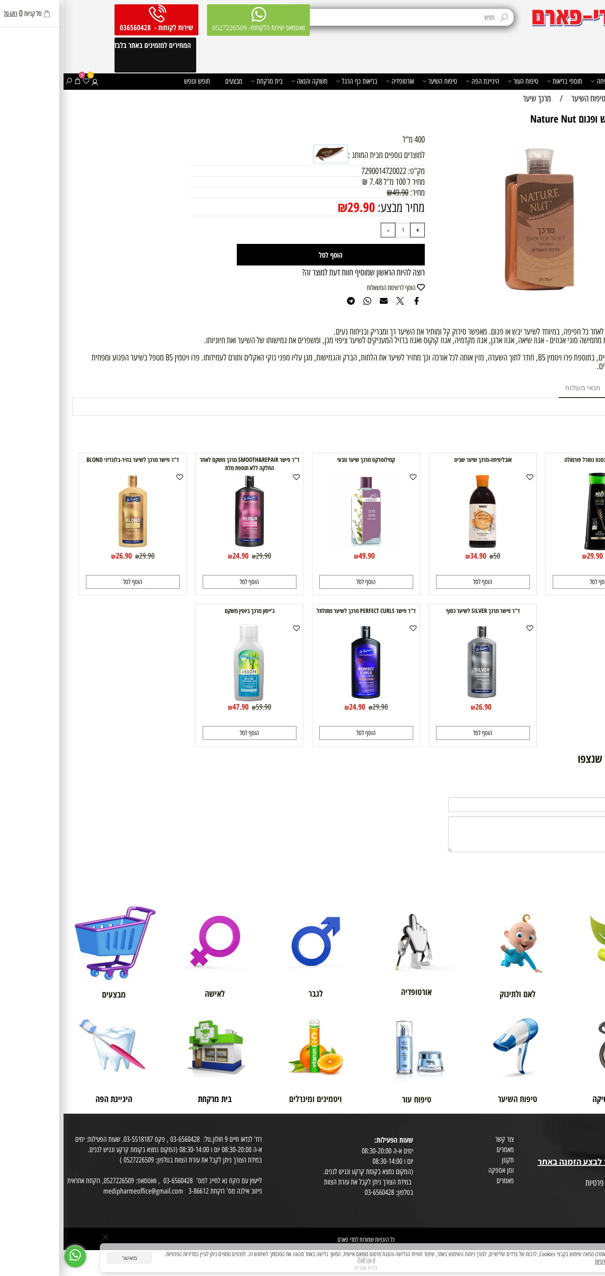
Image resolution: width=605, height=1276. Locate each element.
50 (433, 556)
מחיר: (353, 192)
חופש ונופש (133, 81)
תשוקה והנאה (246, 81)
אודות (596, 1130)
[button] (536, 582)
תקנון (444, 1160)
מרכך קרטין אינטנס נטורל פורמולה (536, 459)
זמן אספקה (437, 1170)
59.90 (200, 707)
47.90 (177, 706)
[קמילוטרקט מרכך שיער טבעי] (302, 547)
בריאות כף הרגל (293, 81)
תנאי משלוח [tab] (519, 388)
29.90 (298, 207)
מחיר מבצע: (336, 207)
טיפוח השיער (376, 81)
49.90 (337, 192)
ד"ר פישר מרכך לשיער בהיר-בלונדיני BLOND (69, 459)
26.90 (60, 555)
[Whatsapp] (12, 1257)
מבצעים (170, 81)
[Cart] (14, 81)
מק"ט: (352, 171)
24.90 (177, 555)
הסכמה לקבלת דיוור (579, 1204)
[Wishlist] (22, 81)
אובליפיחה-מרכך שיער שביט (419, 459)
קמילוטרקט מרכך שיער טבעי (302, 459)
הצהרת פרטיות (585, 1193)
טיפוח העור (459, 81)
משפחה (539, 81)
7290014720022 (320, 171)
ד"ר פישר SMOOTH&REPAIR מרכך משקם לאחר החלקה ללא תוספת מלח (186, 463)
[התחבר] (31, 81)
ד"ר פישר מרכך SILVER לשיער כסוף (419, 610)
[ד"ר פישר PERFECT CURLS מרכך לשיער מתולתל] (302, 698)
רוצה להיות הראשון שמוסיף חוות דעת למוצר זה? (300, 272)
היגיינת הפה (419, 81)
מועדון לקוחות (586, 1141)
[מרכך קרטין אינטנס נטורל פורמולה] (536, 547)
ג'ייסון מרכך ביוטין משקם (186, 610)
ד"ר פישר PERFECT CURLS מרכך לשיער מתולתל (302, 610)
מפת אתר (591, 1173)
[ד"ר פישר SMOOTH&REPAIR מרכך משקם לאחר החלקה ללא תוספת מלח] (186, 547)
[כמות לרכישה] (339, 230)
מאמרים (441, 1149)
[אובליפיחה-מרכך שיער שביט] (419, 547)
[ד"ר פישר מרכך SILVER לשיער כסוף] (419, 698)
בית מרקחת (203, 81)
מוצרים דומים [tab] (570, 388)
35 (550, 556)
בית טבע (592, 1151)
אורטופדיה (336, 81)
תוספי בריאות (501, 81)
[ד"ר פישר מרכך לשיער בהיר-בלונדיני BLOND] (69, 547)
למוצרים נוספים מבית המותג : (322, 155)
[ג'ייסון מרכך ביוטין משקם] (186, 698)
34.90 (415, 555)
